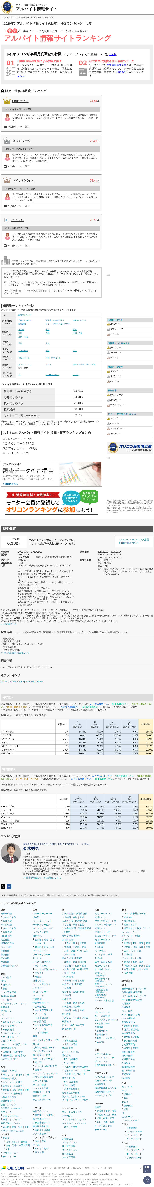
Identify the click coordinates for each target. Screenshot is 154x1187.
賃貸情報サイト (8, 1101)
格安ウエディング (103, 1080)
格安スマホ (129, 921)
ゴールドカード (10, 1037)
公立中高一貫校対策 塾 (73, 991)
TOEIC (67, 1067)
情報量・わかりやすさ (55, 320)
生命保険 (5, 951)
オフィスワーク (24, 364)
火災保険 (5, 939)
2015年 (39, 681)
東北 (47, 329)
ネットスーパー (40, 951)
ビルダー (7, 1138)
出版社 (38, 1069)
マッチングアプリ (103, 1095)
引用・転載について (93, 1168)
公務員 (67, 1074)
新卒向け (101, 1042)
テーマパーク (101, 1129)
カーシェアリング (41, 984)
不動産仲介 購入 (9, 1078)
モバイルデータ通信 (131, 936)
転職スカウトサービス (105, 936)
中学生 (76, 1017)
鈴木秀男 (121, 72)
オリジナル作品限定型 (46, 1066)
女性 (47, 343)
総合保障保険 (128, 1067)
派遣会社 (99, 958)
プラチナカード (134, 1139)
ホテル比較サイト (41, 1122)
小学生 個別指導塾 (71, 1006)
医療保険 (5, 954)
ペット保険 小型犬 (131, 1014)
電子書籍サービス (41, 1055)
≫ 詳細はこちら (9, 624)
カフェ (36, 1044)
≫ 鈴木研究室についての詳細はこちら (42, 877)
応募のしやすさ (24, 320)
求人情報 (108, 1168)
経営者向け (102, 1031)
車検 (35, 1036)
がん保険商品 (128, 1044)
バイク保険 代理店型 (132, 999)
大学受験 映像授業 (71, 936)
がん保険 (5, 958)
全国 (112, 1122)
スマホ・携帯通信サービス (135, 913)
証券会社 (7, 985)
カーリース (38, 995)
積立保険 (126, 1078)
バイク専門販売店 (43, 1025)
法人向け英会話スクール (74, 1096)
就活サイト (100, 917)
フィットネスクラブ (72, 1112)
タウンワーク (21, 141)
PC (19, 374)
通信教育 (66, 1014)
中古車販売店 (39, 1006)
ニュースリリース (44, 1168)
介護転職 (99, 947)
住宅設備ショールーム (12, 1108)
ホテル (36, 1145)
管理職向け (102, 1034)
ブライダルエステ (103, 1054)
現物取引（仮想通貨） (14, 1052)
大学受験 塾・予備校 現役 (74, 913)
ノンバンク (17, 1022)
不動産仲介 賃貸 (9, 1097)
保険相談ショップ (9, 965)
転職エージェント (103, 939)
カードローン (7, 1018)
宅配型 (38, 976)
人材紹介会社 (101, 990)
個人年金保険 (128, 1070)
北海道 (21, 329)
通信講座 (66, 1055)
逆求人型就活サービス (105, 921)
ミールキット (39, 943)
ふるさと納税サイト (42, 962)
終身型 (127, 1026)
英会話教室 (67, 1048)
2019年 (4, 681)
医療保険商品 (128, 1022)
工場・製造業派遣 (103, 962)
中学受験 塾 (68, 976)
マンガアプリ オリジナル (45, 1073)
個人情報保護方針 (61, 1168)
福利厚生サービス (41, 1092)
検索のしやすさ (79, 320)
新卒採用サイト (102, 979)
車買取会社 (38, 999)
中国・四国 (77, 333)
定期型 (136, 1026)
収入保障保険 (130, 1040)
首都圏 (6, 1090)
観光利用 (39, 1152)
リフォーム (6, 1112)
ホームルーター (129, 932)
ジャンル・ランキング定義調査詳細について (134, 541)
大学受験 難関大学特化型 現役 (77, 928)
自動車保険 (6, 913)
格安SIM (128, 917)
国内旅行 (39, 1115)
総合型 (38, 1062)
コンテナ (39, 973)
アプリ (76, 375)
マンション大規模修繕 (12, 1093)
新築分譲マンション (10, 1123)
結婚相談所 (100, 1084)
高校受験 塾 (68, 939)
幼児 (66, 1044)
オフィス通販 (39, 1084)
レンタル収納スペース (46, 969)
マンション (8, 1075)
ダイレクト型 (9, 917)
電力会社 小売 (40, 1096)
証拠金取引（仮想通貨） (15, 1055)
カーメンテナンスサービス (46, 1040)
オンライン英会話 (70, 1052)
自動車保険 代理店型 (132, 992)
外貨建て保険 (128, 1059)
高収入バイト (24, 358)
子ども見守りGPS (42, 1099)
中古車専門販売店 (43, 1010)
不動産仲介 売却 (9, 1071)
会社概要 (30, 1168)
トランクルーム (40, 965)
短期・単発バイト (53, 358)
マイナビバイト (23, 180)
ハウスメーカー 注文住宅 (12, 1131)
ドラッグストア (69, 1142)
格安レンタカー (40, 991)
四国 (126, 951)
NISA (3, 981)
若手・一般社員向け (106, 1038)
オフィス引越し (40, 1081)
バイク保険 (6, 924)
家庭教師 (66, 1021)
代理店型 (7, 921)
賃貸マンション (8, 1104)
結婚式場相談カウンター (107, 1088)
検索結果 (22, 324)
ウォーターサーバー (42, 913)
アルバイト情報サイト (105, 924)
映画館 (98, 1107)
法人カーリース (102, 1012)
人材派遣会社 (101, 996)
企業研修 (99, 1027)
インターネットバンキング (14, 1003)
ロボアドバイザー (9, 1059)
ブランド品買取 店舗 (43, 1077)
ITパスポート (79, 1074)
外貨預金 (5, 1007)
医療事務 (73, 1059)
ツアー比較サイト (41, 1133)
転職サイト (100, 928)
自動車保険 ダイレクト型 (134, 988)
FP (65, 1059)
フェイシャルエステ (104, 1057)
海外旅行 (50, 1115)
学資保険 (5, 962)
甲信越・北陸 (79, 947)
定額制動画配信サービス (45, 1047)
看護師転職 (100, 943)
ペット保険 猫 (128, 1018)
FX (2, 1014)
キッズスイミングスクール (74, 1123)
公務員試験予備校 (70, 1092)
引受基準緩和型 (131, 1029)
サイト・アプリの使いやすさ (58, 324)
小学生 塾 (66, 999)
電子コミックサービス (44, 1058)
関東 (75, 329)
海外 (44, 1141)
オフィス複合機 (40, 1088)
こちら (112, 54)
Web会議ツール (102, 1023)
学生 (75, 351)
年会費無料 (8, 1029)
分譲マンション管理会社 (13, 1086)
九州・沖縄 (23, 337)
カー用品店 (67, 1153)
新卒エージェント (103, 985)
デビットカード (8, 1040)
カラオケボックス (103, 1126)
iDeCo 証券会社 (8, 996)
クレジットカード (9, 1026)
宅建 (66, 1063)
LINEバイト (20, 101)
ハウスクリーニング (42, 928)
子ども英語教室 (69, 1040)
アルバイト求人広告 (104, 1000)
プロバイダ (127, 939)
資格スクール (68, 1078)
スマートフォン (52, 375)
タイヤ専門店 (68, 1157)
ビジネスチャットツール (107, 1019)
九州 (27, 1090)
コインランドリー (41, 932)
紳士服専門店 (68, 1146)
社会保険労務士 (80, 1067)
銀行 (5, 988)
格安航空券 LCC (41, 1126)
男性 (20, 343)
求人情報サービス (103, 969)
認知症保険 (127, 1055)
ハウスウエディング (104, 1077)
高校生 (67, 1017)
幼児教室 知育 (69, 1029)
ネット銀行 (6, 999)
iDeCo (125, 1102)
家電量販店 (67, 1138)
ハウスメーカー (10, 1153)
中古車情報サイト (41, 1003)
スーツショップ (69, 1150)
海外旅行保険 (7, 943)
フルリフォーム (10, 1115)
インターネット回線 (131, 958)
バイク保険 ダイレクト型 (134, 996)
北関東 (15, 1141)
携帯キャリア (130, 924)
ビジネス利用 (41, 1148)
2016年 (30, 681)
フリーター (23, 351)
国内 (37, 1141)
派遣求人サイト (102, 965)
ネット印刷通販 (102, 1016)
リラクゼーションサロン (74, 1119)
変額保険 (126, 1074)
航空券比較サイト (41, 1119)
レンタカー (38, 988)
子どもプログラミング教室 (75, 1100)
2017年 (22, 681)
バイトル (17, 220)
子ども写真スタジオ (42, 1051)
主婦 (47, 351)
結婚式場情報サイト (104, 1091)
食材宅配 (37, 936)
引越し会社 (38, 980)
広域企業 (128, 954)
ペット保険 (6, 947)
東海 (20, 333)
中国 (148, 947)
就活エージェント (103, 913)
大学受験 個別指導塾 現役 (74, 921)
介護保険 (126, 1063)
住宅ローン (6, 1011)
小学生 (85, 1017)
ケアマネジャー (82, 1070)
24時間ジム (67, 1115)
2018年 (13, 681)
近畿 (47, 333)
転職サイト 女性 (102, 932)
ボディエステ (101, 1061)
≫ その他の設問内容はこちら (15, 652)
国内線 (38, 1130)
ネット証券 (6, 977)
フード (48, 364)
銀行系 (6, 1022)
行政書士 (68, 1070)
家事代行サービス (41, 924)
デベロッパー (9, 1156)
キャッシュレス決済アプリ (14, 1044)
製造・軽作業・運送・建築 (84, 364)
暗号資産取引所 (8, 1048)
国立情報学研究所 (116, 65)
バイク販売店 (39, 1021)
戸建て (19, 1075)
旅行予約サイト (40, 1111)
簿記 (73, 1063)
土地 (27, 1075)
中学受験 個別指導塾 (72, 984)
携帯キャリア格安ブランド (137, 928)
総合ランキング (24, 315)
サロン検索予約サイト (105, 1065)
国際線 (47, 1130)
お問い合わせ (77, 1168)
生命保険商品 (128, 1033)
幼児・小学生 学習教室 (73, 1025)
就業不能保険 (128, 1052)
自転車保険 (6, 936)
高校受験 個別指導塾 (72, 958)
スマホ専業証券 (8, 992)
